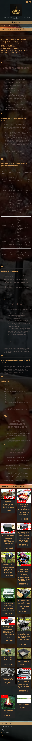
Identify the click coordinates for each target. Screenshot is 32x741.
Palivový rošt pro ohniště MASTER (8, 678)
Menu (30, 2)
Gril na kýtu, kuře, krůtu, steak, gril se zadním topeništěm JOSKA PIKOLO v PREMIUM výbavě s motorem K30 (8, 568)
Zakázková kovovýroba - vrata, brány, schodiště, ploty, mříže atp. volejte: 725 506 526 (8, 504)
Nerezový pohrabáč (23, 704)
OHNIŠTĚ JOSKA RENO (8, 711)
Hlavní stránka (4, 25)
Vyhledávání (27, 2)
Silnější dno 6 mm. (23, 661)
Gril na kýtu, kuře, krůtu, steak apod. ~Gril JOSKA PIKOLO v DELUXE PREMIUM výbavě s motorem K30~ (23, 637)
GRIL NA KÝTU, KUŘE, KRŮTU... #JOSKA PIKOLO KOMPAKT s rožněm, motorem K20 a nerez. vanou (23, 685)
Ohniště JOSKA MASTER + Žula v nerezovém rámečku (8, 659)
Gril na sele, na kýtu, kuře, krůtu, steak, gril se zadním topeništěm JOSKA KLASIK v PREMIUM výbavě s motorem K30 (8, 540)
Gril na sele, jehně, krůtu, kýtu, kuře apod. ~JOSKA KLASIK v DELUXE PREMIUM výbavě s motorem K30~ (23, 604)
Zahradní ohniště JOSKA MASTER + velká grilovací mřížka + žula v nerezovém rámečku (8, 607)
